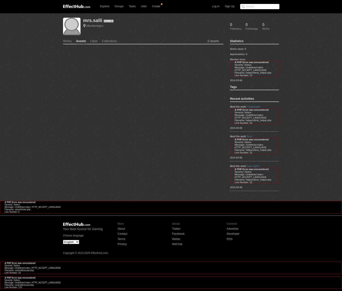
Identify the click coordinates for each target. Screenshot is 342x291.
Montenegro (95, 26)
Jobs (144, 6)
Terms (121, 239)
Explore (104, 6)
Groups (119, 6)
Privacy (122, 244)
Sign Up (229, 6)
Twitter (176, 228)
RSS (230, 239)
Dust (249, 136)
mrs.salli (92, 20)
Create (156, 6)
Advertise (232, 228)
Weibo (176, 239)
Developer (233, 233)
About (121, 228)
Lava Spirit (253, 166)
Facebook (178, 233)
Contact (122, 233)
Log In (216, 6)
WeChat (177, 244)
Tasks (132, 6)
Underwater (253, 106)
